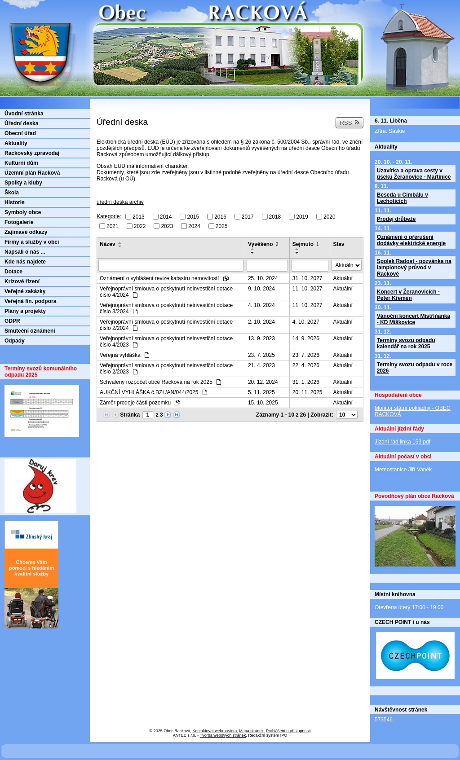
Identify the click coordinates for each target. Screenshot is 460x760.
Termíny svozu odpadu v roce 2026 (414, 367)
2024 (194, 226)
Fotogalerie (19, 222)
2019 (302, 217)
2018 (275, 217)
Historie (14, 202)
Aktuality (15, 143)
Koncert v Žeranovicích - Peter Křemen (408, 295)
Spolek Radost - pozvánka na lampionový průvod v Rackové (414, 267)
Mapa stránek (251, 731)
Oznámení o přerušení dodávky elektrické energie (411, 240)
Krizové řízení (22, 281)
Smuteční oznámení (29, 331)
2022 (140, 226)
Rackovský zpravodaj (31, 153)
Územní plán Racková (32, 173)
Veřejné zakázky (24, 291)
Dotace (13, 271)
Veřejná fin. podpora (30, 301)
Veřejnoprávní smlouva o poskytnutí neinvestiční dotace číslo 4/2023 (166, 341)
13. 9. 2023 (261, 338)
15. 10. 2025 (263, 403)
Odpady (14, 341)
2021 (112, 226)
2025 (222, 226)
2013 (139, 217)
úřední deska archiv (120, 202)
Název (107, 244)
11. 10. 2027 (307, 289)
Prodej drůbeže (396, 219)
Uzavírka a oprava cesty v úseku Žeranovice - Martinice (414, 173)
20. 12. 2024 (263, 382)
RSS (349, 122)
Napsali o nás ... (24, 252)
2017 (248, 217)
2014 (166, 217)
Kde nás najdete (25, 262)
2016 (220, 217)
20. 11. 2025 (307, 392)
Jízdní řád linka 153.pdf (402, 442)
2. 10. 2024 (261, 322)
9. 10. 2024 (261, 289)
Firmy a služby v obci (31, 242)
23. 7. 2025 (261, 355)
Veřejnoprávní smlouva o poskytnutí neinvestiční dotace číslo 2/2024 (166, 325)
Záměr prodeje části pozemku (140, 403)
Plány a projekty (25, 311)
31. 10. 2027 (307, 278)
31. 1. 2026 (305, 382)
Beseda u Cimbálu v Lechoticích (402, 198)
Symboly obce (22, 212)
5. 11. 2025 (261, 392)
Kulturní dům (21, 163)
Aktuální (342, 278)
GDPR (12, 321)
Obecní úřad (20, 133)
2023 (167, 226)
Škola (11, 192)
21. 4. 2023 (261, 365)
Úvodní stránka (24, 113)
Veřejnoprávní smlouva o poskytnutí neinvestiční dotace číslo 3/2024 (166, 308)
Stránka (130, 415)
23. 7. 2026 (305, 355)
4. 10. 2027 (305, 322)
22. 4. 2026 (305, 365)
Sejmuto (305, 244)
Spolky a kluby (23, 183)
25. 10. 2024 (263, 278)
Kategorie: (109, 216)
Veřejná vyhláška (124, 355)
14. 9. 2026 (305, 338)
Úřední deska (21, 123)
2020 (329, 217)
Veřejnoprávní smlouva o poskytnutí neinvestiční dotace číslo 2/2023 (166, 368)
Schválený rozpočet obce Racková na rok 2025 (160, 382)
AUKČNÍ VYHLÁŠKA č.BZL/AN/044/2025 (153, 392)
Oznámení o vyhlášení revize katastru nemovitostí (164, 278)
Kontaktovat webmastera (214, 731)
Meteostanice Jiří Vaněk (403, 469)
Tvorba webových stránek (223, 735)
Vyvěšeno (263, 244)
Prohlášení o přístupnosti (288, 731)
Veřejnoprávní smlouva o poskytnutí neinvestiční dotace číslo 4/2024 (166, 292)
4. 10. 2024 (261, 305)
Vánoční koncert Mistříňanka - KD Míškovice (413, 319)
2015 (193, 217)
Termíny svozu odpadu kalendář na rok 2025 (406, 343)
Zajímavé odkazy (25, 232)
